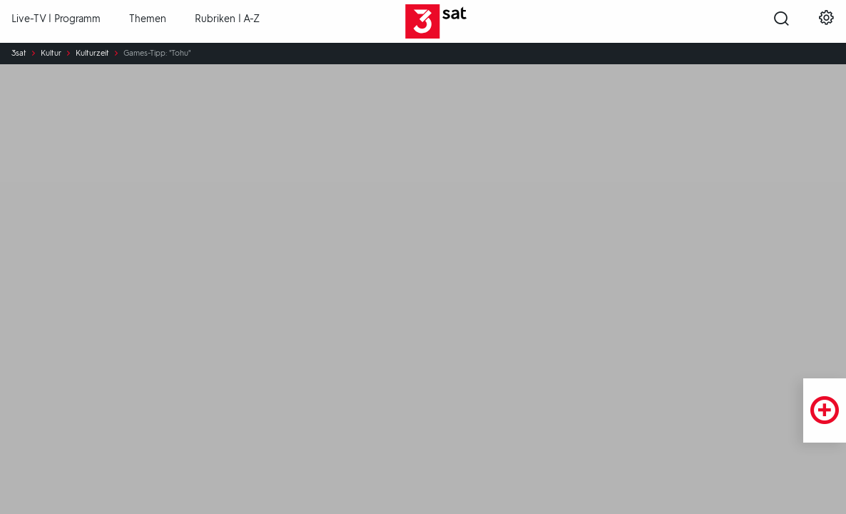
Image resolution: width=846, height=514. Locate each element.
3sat (18, 53)
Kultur (51, 53)
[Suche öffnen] (781, 22)
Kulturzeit (92, 53)
